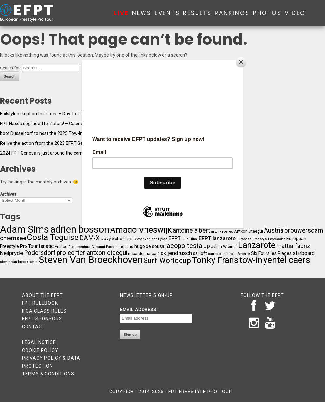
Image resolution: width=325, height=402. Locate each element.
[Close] (241, 62)
